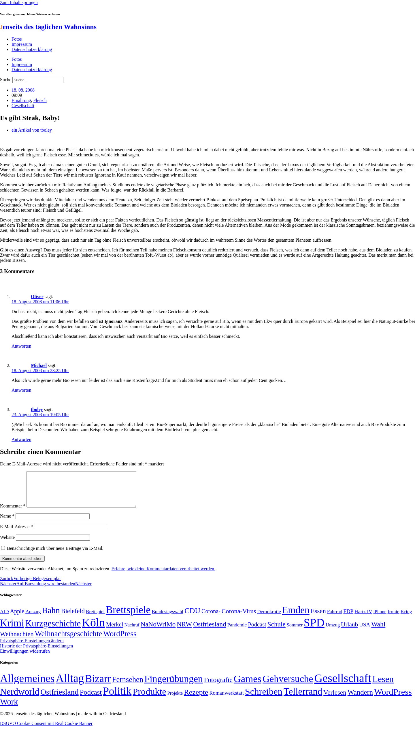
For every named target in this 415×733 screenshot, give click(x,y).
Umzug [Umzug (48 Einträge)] (333, 631)
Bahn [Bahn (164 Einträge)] (51, 617)
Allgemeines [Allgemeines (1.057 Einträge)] (27, 685)
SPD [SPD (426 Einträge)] (314, 629)
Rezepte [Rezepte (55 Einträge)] (196, 699)
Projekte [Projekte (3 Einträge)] (175, 700)
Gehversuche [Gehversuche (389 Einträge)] (288, 685)
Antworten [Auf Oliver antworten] (21, 346)
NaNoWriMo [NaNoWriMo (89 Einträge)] (158, 631)
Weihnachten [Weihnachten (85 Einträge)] (17, 641)
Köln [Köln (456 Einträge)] (93, 629)
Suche (5, 79)
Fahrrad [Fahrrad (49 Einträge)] (334, 618)
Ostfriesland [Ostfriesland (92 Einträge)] (209, 631)
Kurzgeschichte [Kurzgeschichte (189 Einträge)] (53, 630)
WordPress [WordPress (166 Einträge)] (393, 699)
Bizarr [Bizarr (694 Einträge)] (98, 685)
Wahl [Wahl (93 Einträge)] (378, 631)
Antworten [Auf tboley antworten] (21, 439)
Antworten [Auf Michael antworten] (21, 390)
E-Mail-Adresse (16, 533)
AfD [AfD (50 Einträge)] (4, 618)
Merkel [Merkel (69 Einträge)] (114, 631)
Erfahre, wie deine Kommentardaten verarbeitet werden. (163, 575)
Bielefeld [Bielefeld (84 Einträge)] (73, 618)
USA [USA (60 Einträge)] (364, 631)
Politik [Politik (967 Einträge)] (117, 698)
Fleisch (40, 100)
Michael (39, 365)
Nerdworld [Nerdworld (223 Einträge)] (19, 699)
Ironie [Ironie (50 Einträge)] (393, 618)
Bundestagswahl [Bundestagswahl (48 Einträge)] (167, 618)
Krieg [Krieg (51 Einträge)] (406, 618)
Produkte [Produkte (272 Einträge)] (149, 698)
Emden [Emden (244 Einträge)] (296, 616)
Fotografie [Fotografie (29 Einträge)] (218, 686)
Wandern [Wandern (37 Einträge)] (360, 699)
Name (7, 522)
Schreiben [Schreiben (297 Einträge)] (263, 698)
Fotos (17, 39)
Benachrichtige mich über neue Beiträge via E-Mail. (55, 555)
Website (7, 544)
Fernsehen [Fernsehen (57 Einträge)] (127, 686)
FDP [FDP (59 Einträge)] (348, 618)
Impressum (22, 44)
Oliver (37, 296)
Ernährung (21, 100)
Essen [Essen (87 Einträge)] (318, 618)
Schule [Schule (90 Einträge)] (276, 631)
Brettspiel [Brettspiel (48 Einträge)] (95, 618)
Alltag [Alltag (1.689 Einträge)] (70, 685)
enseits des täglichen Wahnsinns (48, 27)
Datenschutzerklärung (32, 49)
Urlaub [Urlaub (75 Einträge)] (349, 631)
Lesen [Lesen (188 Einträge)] (383, 686)
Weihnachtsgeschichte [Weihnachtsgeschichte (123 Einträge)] (68, 641)
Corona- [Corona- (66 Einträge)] (210, 618)
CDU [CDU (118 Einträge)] (192, 617)
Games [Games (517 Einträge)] (247, 685)
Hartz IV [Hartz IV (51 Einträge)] (363, 618)
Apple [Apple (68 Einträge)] (17, 618)
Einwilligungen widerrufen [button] (25, 658)
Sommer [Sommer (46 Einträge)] (295, 631)
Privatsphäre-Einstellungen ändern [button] (32, 647)
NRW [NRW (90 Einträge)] (184, 631)
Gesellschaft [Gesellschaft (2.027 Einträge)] (342, 685)
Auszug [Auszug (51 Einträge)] (33, 618)
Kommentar (12, 512)
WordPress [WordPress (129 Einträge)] (119, 640)
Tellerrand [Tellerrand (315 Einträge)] (303, 698)
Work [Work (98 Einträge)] (9, 708)
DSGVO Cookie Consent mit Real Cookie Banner (46, 730)
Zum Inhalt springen (19, 2)
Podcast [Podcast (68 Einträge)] (257, 631)
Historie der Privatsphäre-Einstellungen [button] (36, 652)
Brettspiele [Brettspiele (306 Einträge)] (128, 616)
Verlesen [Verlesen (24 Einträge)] (334, 699)
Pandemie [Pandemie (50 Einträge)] (237, 631)
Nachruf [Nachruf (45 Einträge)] (131, 631)
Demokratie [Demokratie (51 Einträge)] (269, 618)
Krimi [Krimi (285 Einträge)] (12, 630)
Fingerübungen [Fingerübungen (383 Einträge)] (173, 685)
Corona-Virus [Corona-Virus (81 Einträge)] (239, 618)
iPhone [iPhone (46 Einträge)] (379, 618)
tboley (37, 409)
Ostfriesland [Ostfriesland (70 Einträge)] (59, 699)
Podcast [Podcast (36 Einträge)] (91, 699)
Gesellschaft (23, 105)
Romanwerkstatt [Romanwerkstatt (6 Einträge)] (226, 700)
